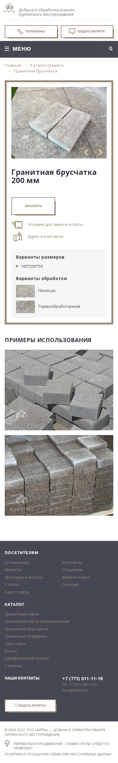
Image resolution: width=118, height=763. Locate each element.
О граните (72, 569)
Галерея (70, 584)
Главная (13, 65)
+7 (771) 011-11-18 (82, 678)
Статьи (12, 584)
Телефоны (31, 31)
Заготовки (15, 643)
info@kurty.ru (75, 690)
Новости (13, 569)
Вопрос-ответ (76, 577)
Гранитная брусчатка (35, 71)
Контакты (72, 562)
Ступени (13, 665)
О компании (17, 562)
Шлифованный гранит (27, 658)
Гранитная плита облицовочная (37, 621)
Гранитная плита (22, 614)
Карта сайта (17, 592)
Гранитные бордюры (26, 636)
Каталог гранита (47, 65)
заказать (33, 206)
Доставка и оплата (24, 577)
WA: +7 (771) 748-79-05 (79, 684)
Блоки (11, 651)
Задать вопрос (87, 31)
